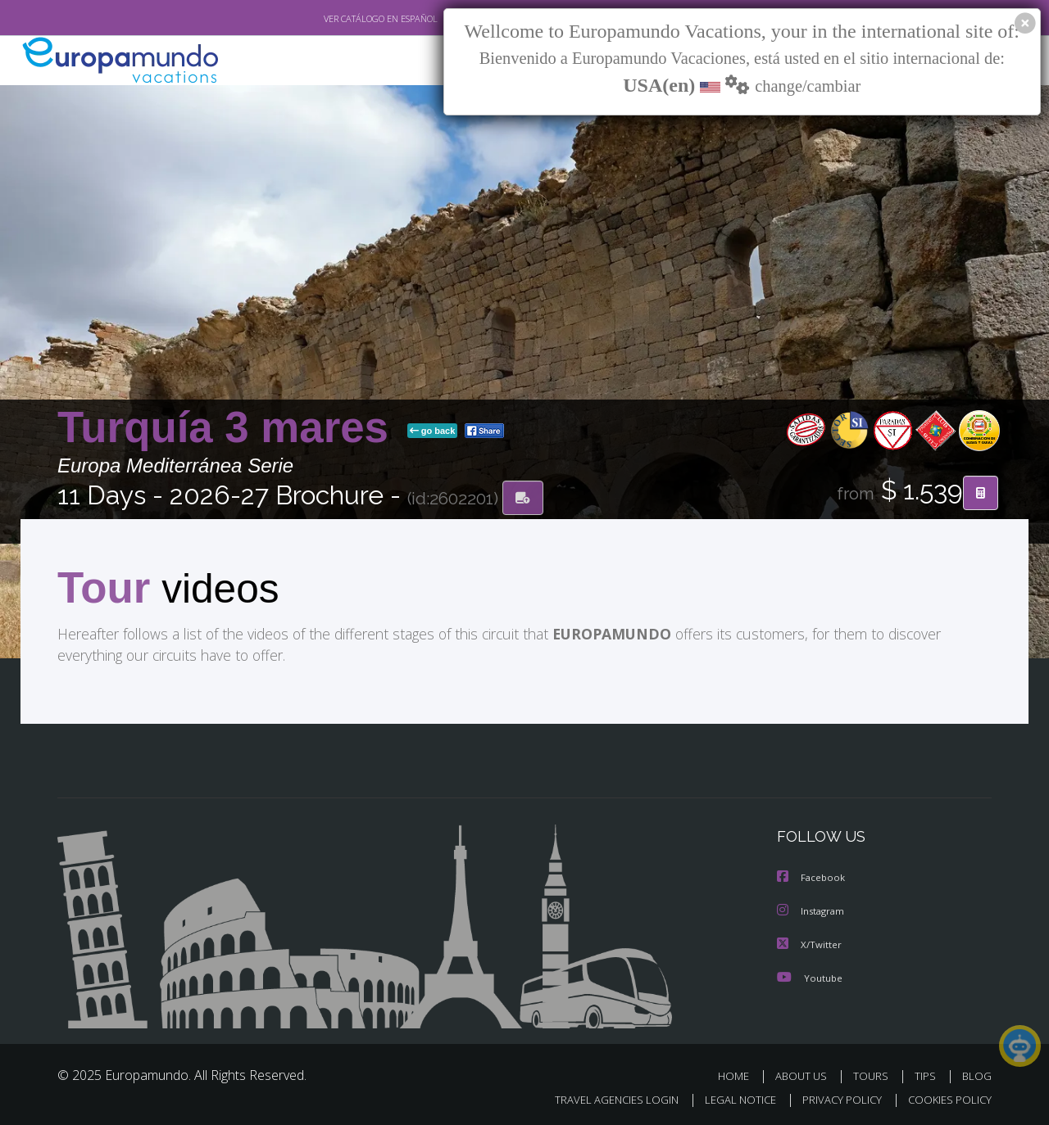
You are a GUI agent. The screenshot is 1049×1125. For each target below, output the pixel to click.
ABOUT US (806, 1075)
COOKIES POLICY (946, 1097)
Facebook (812, 878)
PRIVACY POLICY (835, 1097)
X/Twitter (809, 944)
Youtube (809, 976)
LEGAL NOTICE (729, 1097)
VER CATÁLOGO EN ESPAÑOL (343, 19)
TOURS (874, 1075)
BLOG (977, 1075)
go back (433, 432)
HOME (740, 1075)
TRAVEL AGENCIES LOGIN (601, 1097)
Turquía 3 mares (229, 428)
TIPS (927, 1075)
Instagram (812, 911)
